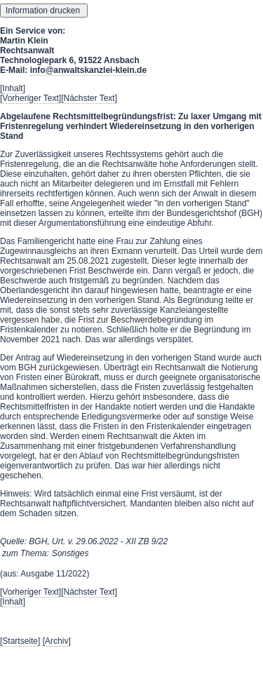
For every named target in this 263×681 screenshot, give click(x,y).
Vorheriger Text (30, 98)
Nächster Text (89, 98)
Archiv (56, 641)
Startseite (20, 641)
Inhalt (12, 88)
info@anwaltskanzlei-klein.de (88, 70)
